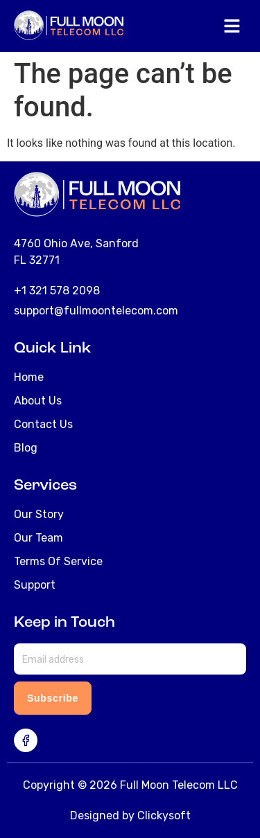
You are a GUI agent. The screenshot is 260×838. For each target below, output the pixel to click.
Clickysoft (164, 815)
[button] (232, 27)
